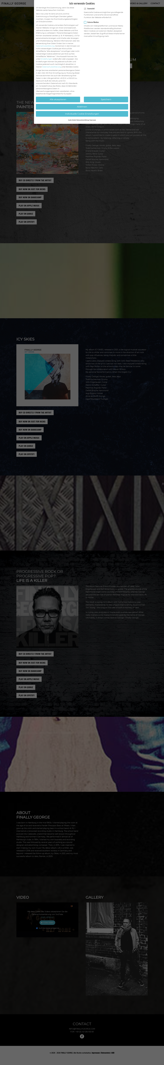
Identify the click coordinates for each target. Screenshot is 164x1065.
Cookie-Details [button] (72, 120)
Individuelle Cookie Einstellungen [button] (82, 114)
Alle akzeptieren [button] (58, 99)
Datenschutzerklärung (45, 46)
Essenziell (90, 9)
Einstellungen (46, 59)
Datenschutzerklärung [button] (83, 120)
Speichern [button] (106, 99)
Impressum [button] (93, 120)
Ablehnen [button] (82, 106)
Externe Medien (92, 22)
